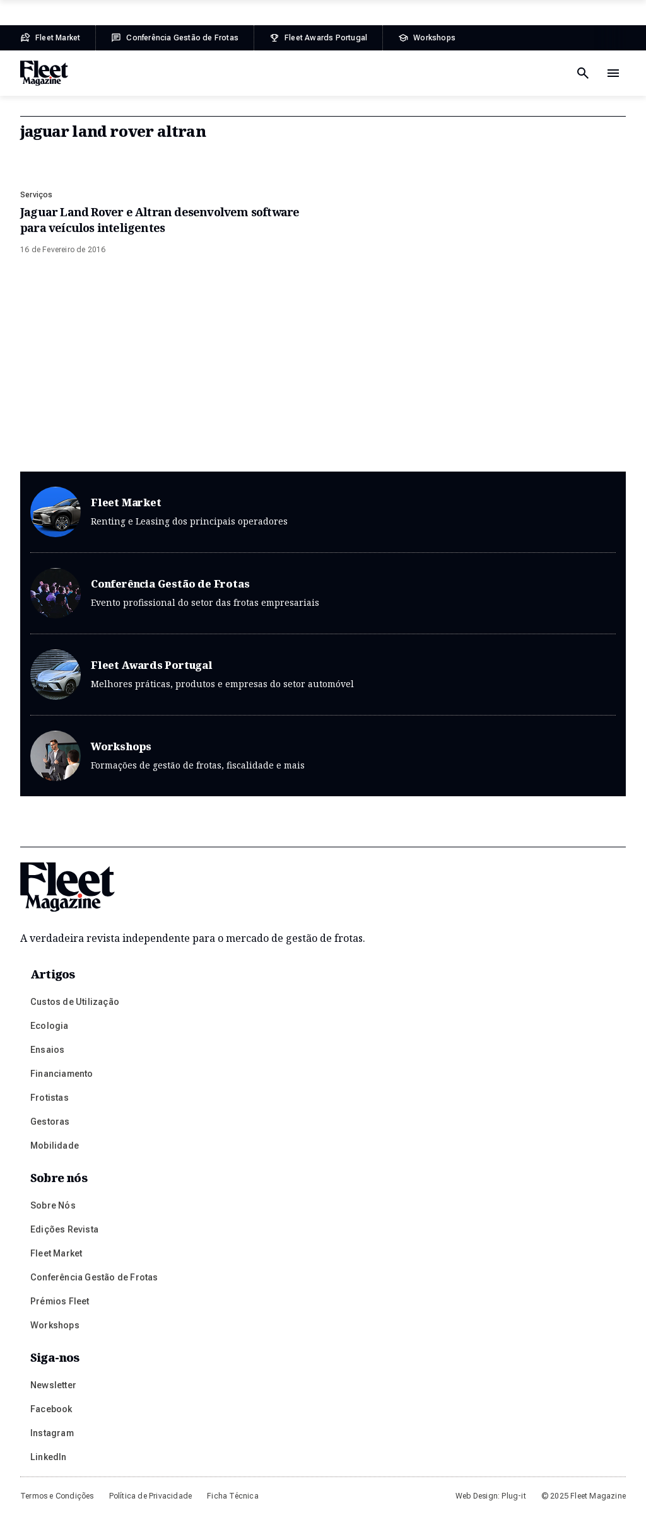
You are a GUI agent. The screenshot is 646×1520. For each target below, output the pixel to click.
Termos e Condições (57, 1496)
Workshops (323, 756)
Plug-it (514, 1496)
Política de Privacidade (150, 1496)
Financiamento (61, 1074)
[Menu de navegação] (613, 73)
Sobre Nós (53, 1205)
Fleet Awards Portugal (323, 682)
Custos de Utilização (74, 1002)
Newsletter (53, 1385)
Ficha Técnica (233, 1496)
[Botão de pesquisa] (583, 73)
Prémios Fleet (60, 1301)
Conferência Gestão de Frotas (323, 601)
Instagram (52, 1433)
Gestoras (50, 1122)
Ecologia (49, 1026)
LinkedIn (48, 1457)
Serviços (36, 194)
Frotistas (49, 1098)
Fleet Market (323, 519)
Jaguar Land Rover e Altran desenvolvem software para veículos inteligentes (159, 219)
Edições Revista (64, 1229)
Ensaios (47, 1050)
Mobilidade (54, 1145)
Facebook (51, 1409)
